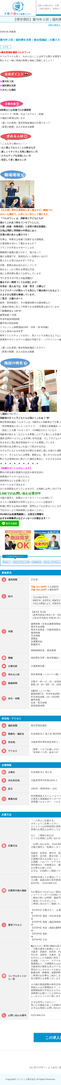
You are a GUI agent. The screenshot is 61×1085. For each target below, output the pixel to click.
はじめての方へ (38, 1067)
